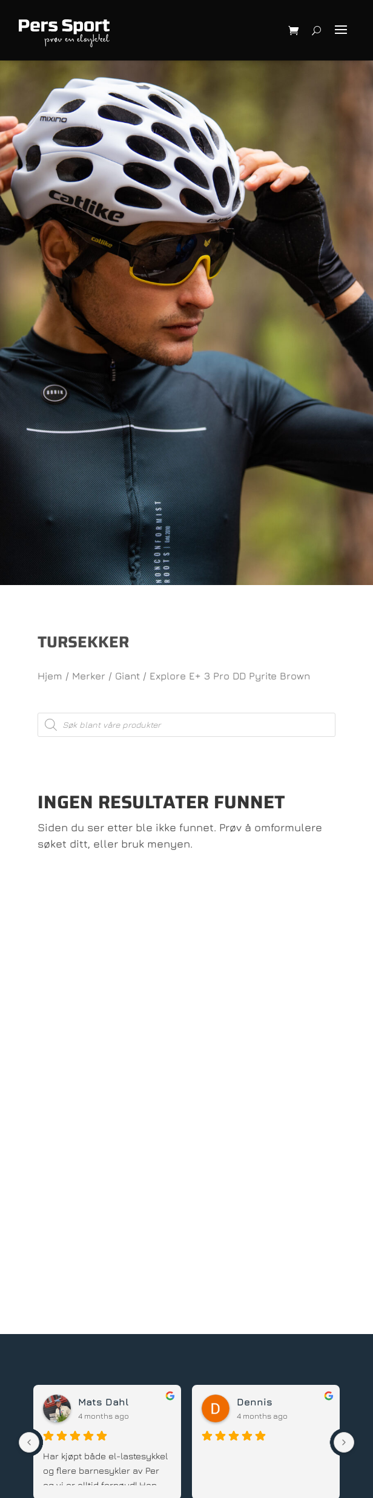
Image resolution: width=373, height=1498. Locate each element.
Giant (127, 676)
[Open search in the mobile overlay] (187, 725)
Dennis (254, 1401)
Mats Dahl (103, 1401)
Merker (88, 676)
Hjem (50, 676)
